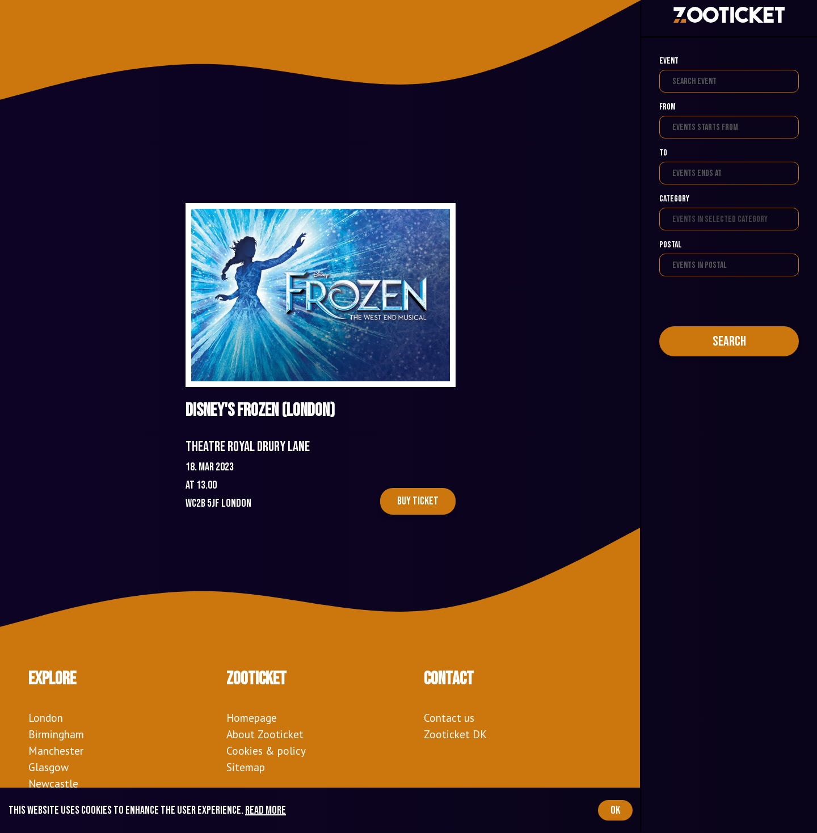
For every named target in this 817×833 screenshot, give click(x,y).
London (45, 717)
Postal (670, 244)
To (663, 153)
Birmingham (56, 734)
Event (669, 61)
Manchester (55, 750)
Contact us (449, 717)
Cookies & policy (266, 750)
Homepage (251, 717)
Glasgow (48, 767)
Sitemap (245, 767)
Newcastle (53, 783)
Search (729, 341)
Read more (265, 810)
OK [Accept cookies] (615, 810)
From (667, 107)
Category (674, 198)
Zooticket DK (455, 734)
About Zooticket (265, 734)
